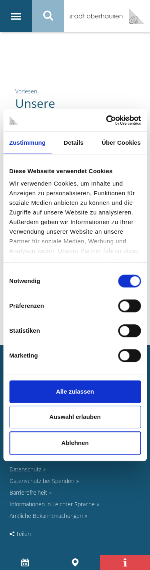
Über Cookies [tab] (121, 142)
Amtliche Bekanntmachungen (46, 515)
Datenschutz (25, 469)
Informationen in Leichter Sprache (52, 504)
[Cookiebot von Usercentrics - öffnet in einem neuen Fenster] (107, 120)
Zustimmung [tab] (27, 142)
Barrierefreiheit (28, 492)
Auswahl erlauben (74, 416)
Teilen (20, 534)
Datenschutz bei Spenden (42, 481)
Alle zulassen (75, 391)
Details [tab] (74, 142)
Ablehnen (74, 442)
